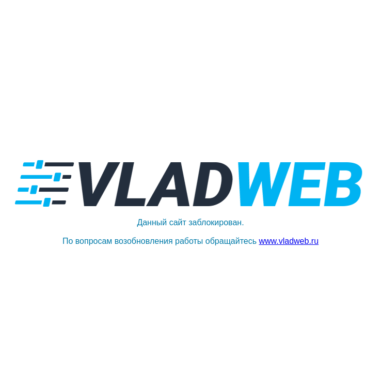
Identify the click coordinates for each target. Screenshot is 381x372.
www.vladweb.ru (289, 241)
